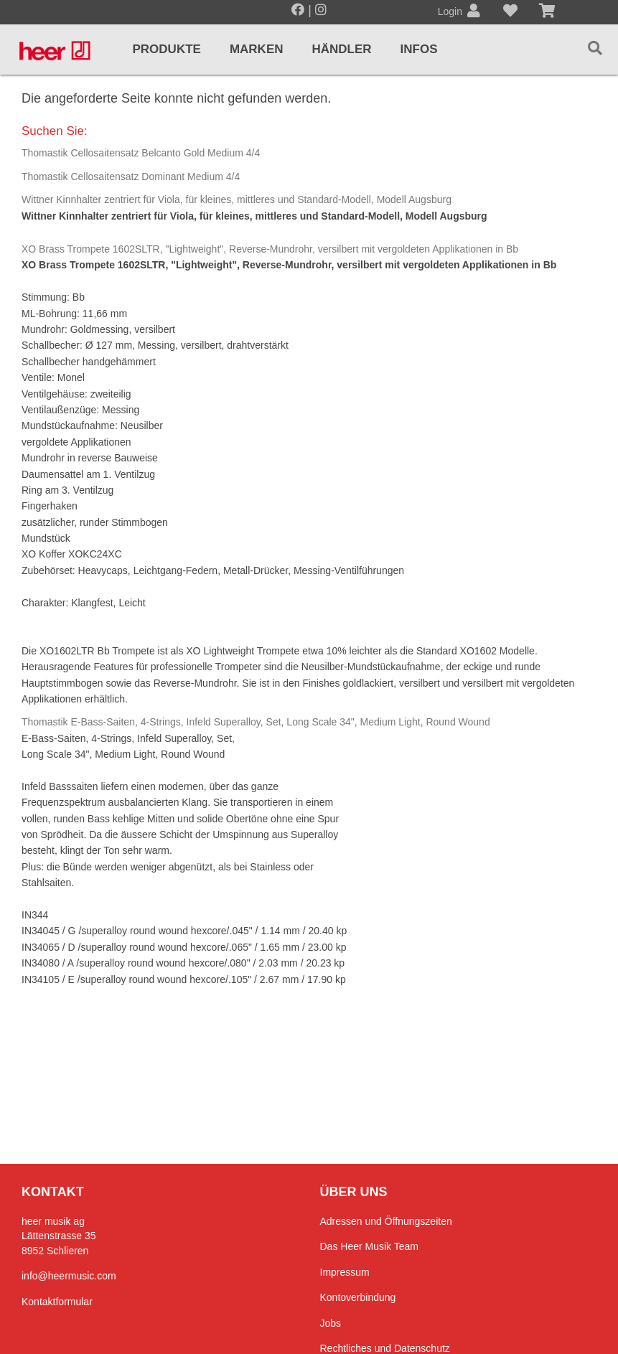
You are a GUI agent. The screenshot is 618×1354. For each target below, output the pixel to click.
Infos (419, 49)
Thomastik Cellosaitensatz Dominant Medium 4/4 (131, 176)
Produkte (166, 49)
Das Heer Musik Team (369, 1246)
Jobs (331, 1323)
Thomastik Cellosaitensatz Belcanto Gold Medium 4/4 (141, 153)
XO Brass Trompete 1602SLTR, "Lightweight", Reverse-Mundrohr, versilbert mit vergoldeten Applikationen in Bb (270, 249)
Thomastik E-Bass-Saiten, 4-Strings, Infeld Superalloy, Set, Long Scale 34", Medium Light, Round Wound (256, 722)
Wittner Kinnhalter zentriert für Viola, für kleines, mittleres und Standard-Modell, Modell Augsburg (236, 199)
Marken (257, 49)
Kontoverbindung (358, 1297)
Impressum (345, 1272)
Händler (342, 49)
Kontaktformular (57, 1301)
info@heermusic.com (69, 1276)
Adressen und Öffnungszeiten (386, 1221)
